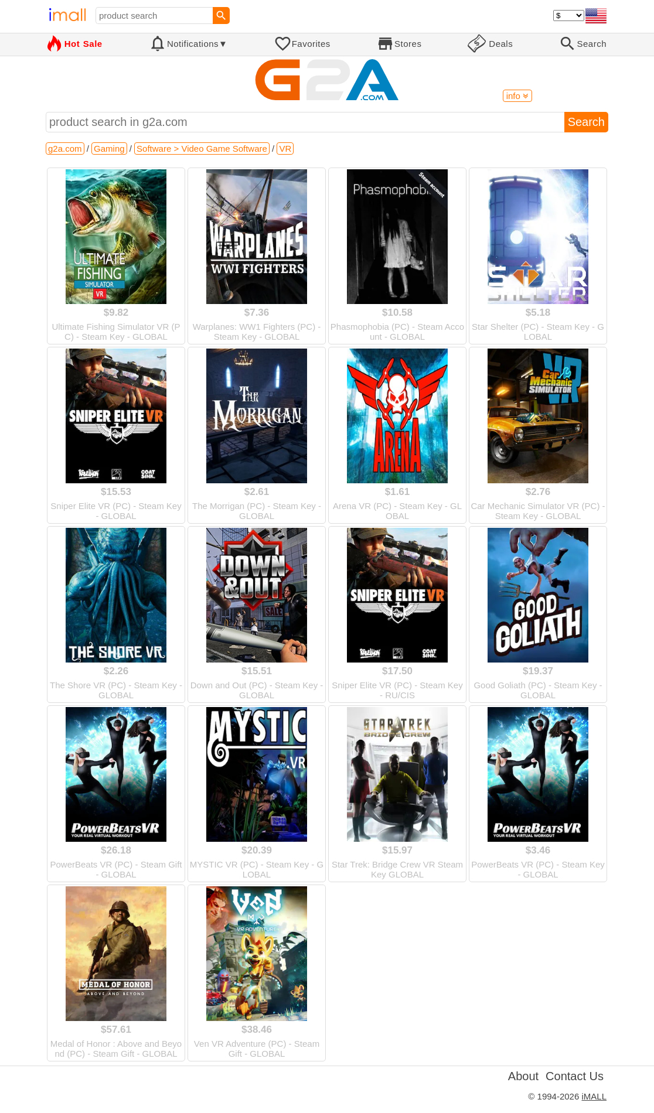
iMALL (594, 1096)
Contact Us (575, 1076)
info (517, 96)
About (523, 1076)
